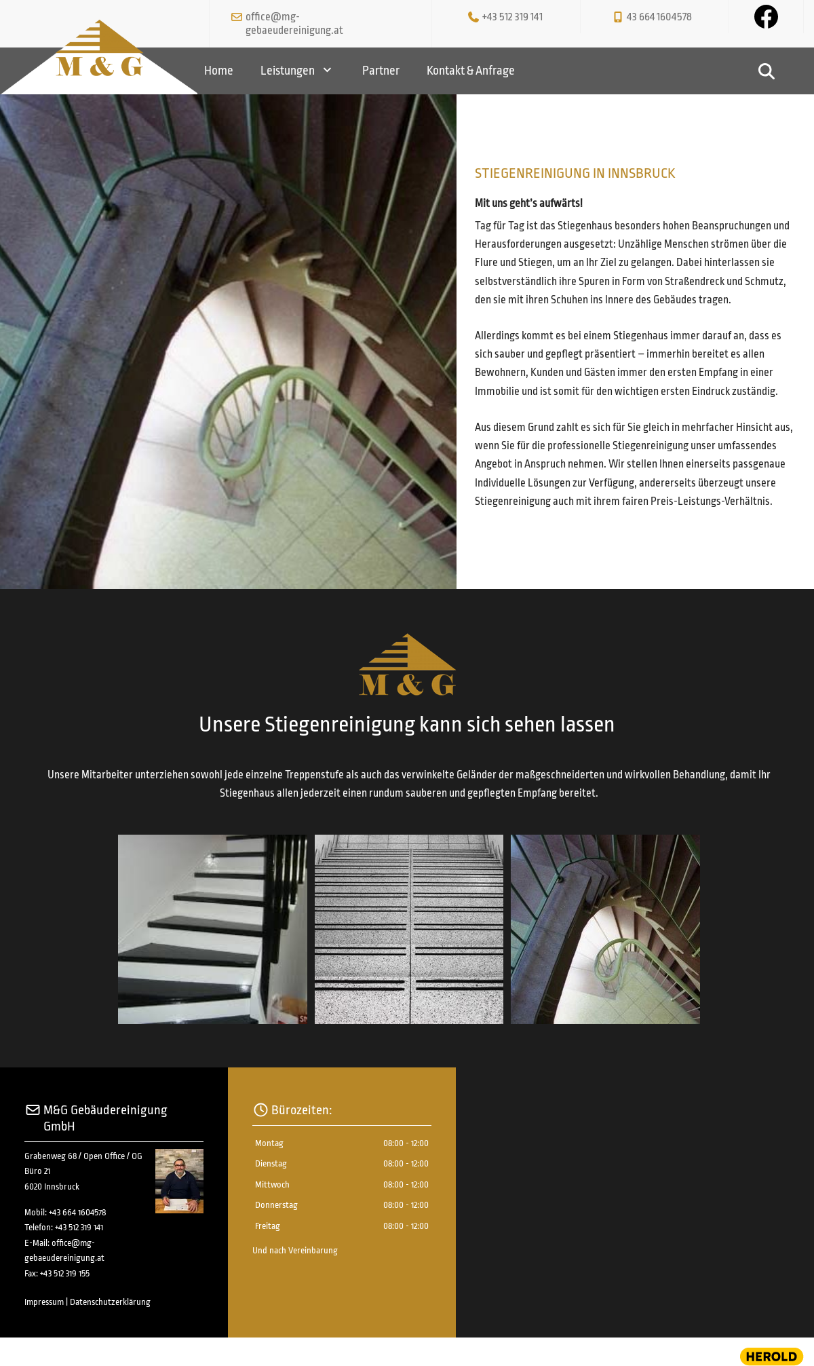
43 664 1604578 (659, 17)
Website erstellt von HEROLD (58, 1353)
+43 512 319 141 (512, 17)
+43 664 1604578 (77, 1212)
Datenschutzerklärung (110, 1302)
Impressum (44, 1302)
